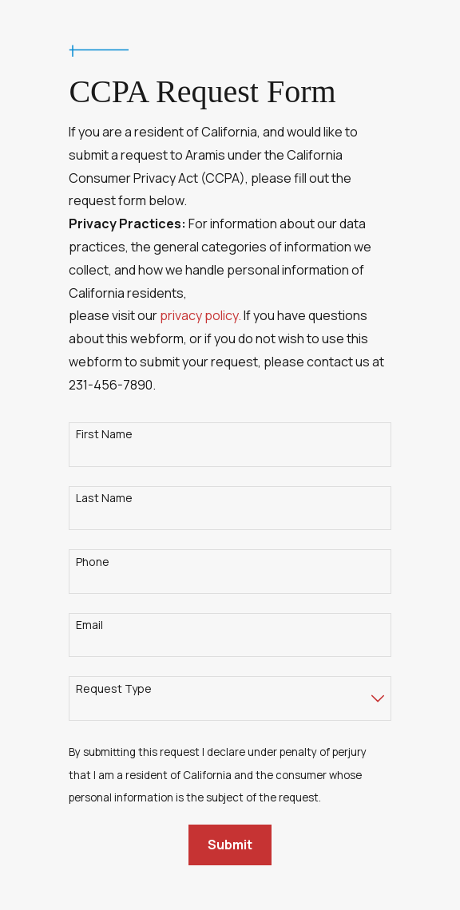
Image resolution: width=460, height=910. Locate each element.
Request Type (114, 689)
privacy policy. (200, 315)
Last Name (104, 498)
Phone (92, 562)
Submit (230, 844)
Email (89, 625)
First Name (104, 434)
